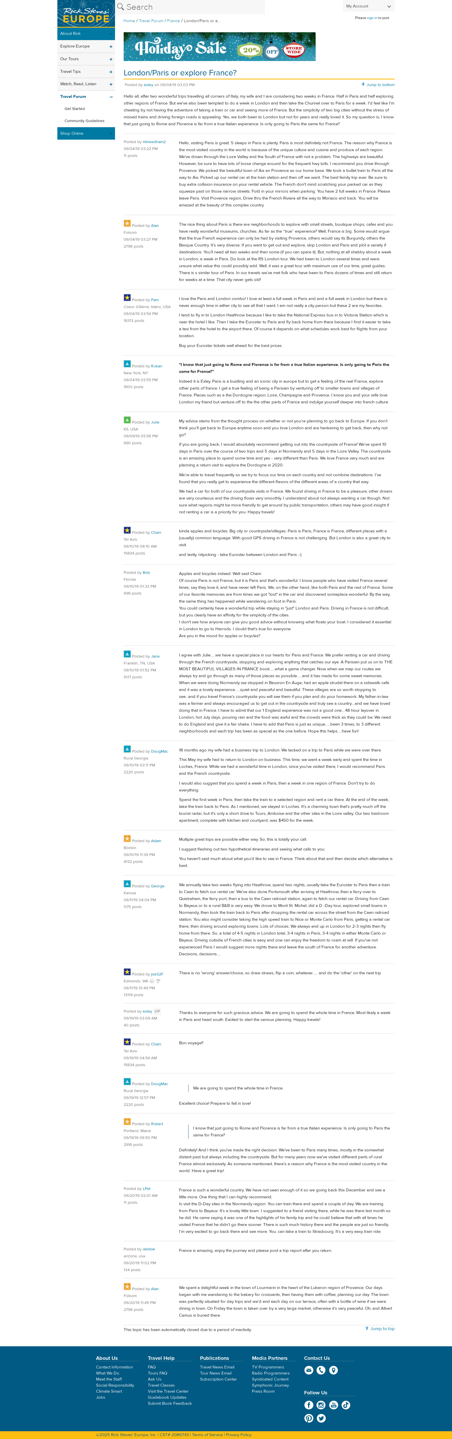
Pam (155, 300)
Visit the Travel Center (168, 1391)
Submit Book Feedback (170, 1403)
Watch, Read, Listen (78, 84)
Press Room (263, 1391)
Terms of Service (207, 1435)
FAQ (152, 1367)
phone (321, 1370)
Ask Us (154, 1379)
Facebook (309, 1405)
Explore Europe (75, 46)
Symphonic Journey (270, 1385)
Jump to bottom (381, 85)
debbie (149, 1249)
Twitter (321, 1418)
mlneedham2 (154, 142)
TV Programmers (268, 1367)
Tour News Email (215, 1373)
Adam (156, 841)
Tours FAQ (157, 1373)
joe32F (157, 974)
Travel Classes (161, 1385)
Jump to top (382, 1329)
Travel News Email (217, 1367)
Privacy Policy (238, 1435)
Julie (155, 422)
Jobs (100, 1397)
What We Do (107, 1373)
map (333, 1370)
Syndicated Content (270, 1379)
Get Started (75, 108)
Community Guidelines (85, 121)
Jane (155, 656)
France (173, 21)
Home (129, 21)
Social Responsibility (115, 1385)
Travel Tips (70, 71)
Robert (157, 1124)
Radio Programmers (271, 1373)
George (158, 886)
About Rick (70, 33)
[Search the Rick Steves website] (190, 7)
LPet (146, 1188)
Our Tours (69, 59)
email (309, 1370)
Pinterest (309, 1418)
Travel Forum (151, 21)
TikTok (346, 1405)
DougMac (159, 751)
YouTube (333, 1405)
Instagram (321, 1405)
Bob (146, 572)
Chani (156, 532)
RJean (156, 366)
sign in (372, 18)
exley (148, 85)
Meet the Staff (109, 1379)
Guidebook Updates (167, 1397)
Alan (155, 225)
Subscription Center (218, 1379)
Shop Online (71, 133)
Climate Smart (109, 1391)
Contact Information (114, 1367)
